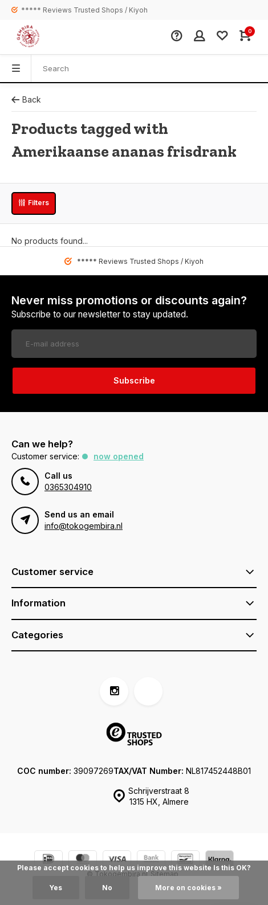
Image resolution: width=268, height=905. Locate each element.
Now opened (119, 456)
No (107, 887)
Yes (56, 887)
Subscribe (134, 380)
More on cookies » (188, 887)
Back (26, 99)
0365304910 (68, 487)
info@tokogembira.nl (83, 526)
